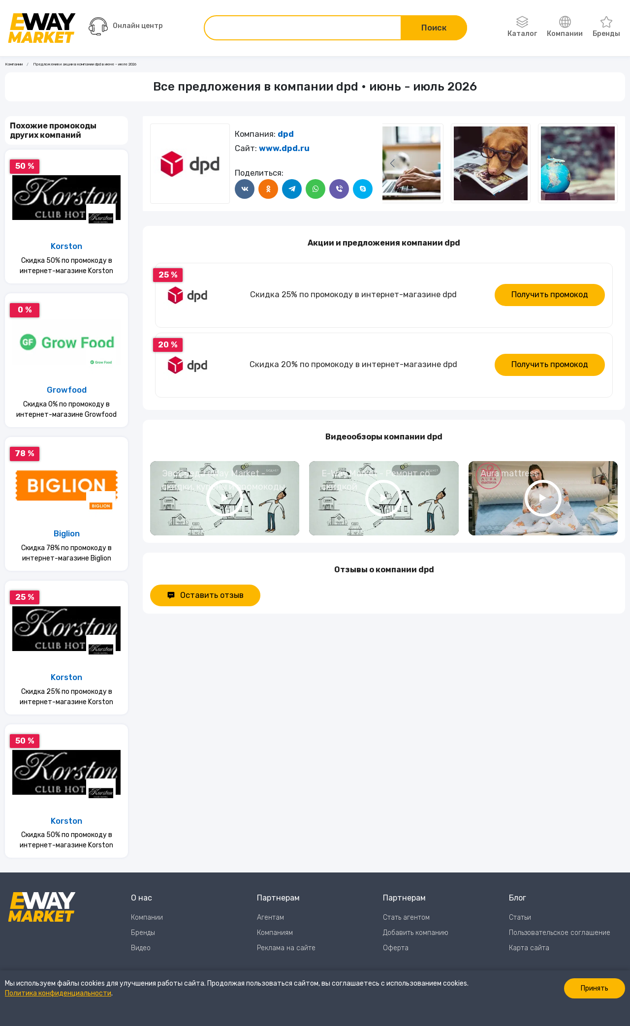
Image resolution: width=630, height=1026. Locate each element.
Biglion (67, 533)
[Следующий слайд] (392, 163)
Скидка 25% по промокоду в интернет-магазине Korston (66, 696)
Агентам (270, 917)
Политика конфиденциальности (58, 993)
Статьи (520, 917)
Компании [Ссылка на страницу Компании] (14, 64)
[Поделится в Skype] (363, 189)
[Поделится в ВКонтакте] (244, 189)
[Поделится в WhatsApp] (315, 189)
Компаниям (275, 933)
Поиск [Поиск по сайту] (433, 27)
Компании (565, 27)
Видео (141, 948)
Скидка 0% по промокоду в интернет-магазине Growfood (66, 409)
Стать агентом (406, 917)
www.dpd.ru (284, 148)
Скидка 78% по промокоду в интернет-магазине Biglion (66, 553)
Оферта (396, 948)
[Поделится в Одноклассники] (268, 189)
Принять (594, 988)
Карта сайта (529, 948)
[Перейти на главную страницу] (42, 28)
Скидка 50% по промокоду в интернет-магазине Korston (66, 265)
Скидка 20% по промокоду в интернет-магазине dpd (353, 364)
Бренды (606, 27)
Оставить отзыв (205, 595)
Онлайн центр (126, 26)
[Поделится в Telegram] (292, 189)
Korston (66, 246)
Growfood (67, 390)
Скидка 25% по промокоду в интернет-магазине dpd (353, 294)
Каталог (522, 27)
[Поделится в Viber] (339, 189)
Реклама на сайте (286, 948)
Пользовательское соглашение (559, 933)
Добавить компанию (415, 933)
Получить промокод (549, 294)
